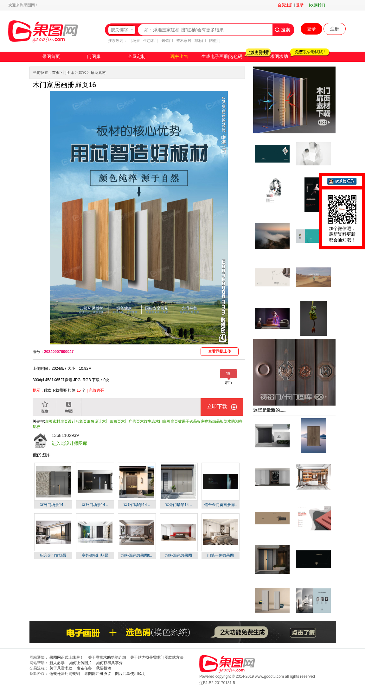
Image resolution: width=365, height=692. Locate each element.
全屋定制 (136, 56)
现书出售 (179, 56)
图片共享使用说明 (130, 673)
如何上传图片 (80, 663)
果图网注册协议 (97, 673)
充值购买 (96, 390)
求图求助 (279, 56)
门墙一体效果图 (220, 555)
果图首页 (51, 56)
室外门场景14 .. (53, 505)
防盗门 (215, 40)
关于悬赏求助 (60, 668)
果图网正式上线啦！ (66, 657)
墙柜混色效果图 (178, 555)
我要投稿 (103, 668)
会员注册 (285, 5)
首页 (56, 72)
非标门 (200, 40)
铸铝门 (167, 40)
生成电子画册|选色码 (222, 56)
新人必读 (57, 663)
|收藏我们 (317, 5)
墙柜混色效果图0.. (136, 555)
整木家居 (183, 40)
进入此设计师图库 (69, 443)
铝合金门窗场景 (53, 555)
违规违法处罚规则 (64, 673)
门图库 (93, 56)
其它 (82, 72)
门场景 (134, 40)
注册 (334, 28)
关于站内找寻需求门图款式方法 (156, 657)
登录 (300, 5)
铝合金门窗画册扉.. (220, 505)
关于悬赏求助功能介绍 (107, 657)
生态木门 (150, 40)
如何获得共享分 (109, 663)
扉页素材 (98, 72)
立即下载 (217, 406)
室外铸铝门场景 (95, 555)
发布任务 (84, 668)
